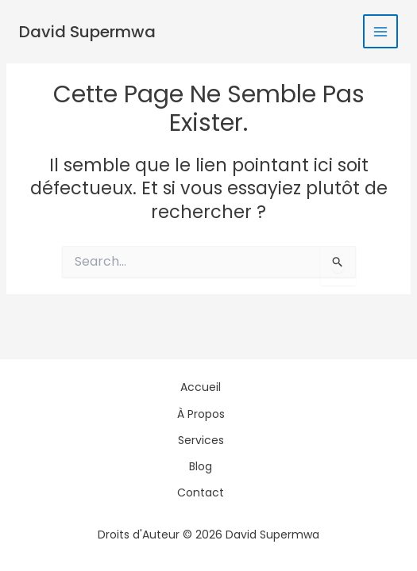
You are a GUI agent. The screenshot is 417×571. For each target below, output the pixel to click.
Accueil (200, 387)
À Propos (201, 414)
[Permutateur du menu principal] (380, 31)
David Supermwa (87, 32)
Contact (200, 492)
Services (201, 440)
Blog (200, 466)
